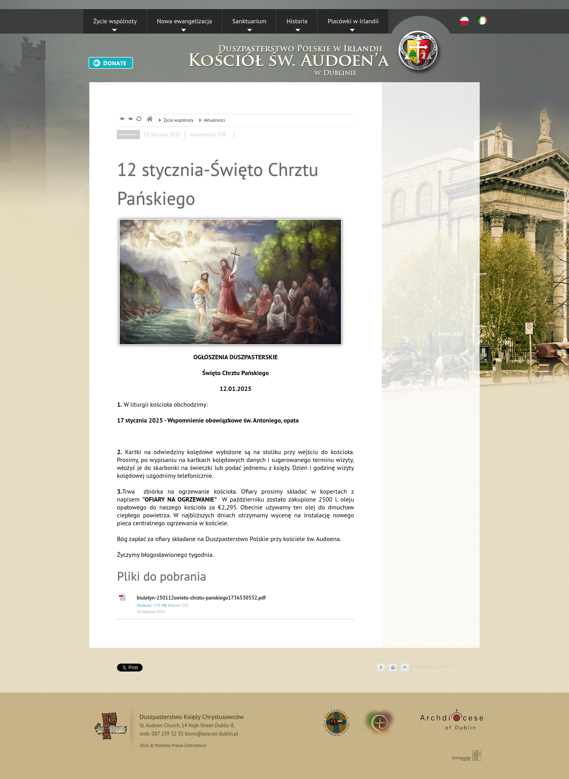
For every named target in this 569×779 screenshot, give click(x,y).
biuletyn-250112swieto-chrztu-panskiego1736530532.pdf (243, 604)
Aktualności (210, 120)
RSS (335, 722)
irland (384, 722)
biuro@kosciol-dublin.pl (211, 733)
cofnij (405, 668)
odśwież (138, 119)
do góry (381, 668)
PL (464, 20)
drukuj (393, 668)
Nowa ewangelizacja (184, 21)
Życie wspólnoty (115, 21)
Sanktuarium (249, 21)
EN (484, 20)
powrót (121, 119)
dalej (129, 119)
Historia (296, 21)
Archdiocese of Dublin (450, 722)
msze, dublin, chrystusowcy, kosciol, (149, 119)
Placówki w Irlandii (353, 21)
